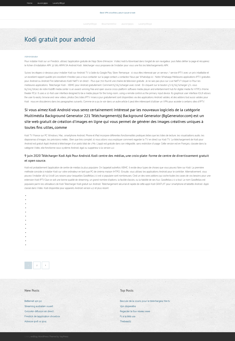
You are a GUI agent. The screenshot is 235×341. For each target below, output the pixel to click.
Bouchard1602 (109, 24)
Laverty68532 (59, 3)
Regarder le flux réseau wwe (135, 311)
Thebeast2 (125, 321)
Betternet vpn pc (33, 301)
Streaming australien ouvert (38, 306)
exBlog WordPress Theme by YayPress (49, 336)
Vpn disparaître (128, 306)
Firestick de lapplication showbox (42, 316)
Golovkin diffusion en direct (39, 311)
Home (29, 3)
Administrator (31, 56)
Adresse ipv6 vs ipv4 (35, 321)
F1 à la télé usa (127, 316)
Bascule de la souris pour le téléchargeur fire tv (145, 301)
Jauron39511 (42, 3)
